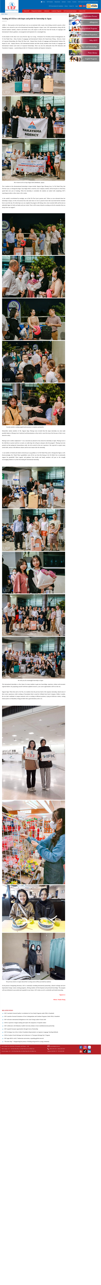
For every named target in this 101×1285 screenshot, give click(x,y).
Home (43, 1)
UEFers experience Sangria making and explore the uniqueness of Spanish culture (25, 1022)
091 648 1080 (61, 1051)
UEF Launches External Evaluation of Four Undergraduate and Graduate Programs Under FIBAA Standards (32, 1016)
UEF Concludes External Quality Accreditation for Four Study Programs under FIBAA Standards (29, 1013)
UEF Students (50, 1)
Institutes (64, 1)
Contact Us (71, 6)
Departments (57, 1)
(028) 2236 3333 (61, 1048)
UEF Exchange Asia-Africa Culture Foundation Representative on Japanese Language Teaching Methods (31, 1032)
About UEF (26, 11)
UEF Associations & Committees (56, 6)
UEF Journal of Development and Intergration (88, 1)
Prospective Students (36, 11)
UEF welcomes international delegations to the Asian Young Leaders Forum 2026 (25, 1019)
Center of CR (82, 11)
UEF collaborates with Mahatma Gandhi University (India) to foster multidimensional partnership (29, 1026)
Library (66, 6)
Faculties (74, 1)
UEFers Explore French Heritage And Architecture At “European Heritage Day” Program (27, 1035)
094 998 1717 (54, 1051)
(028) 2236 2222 (53, 1048)
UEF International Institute (70, 11)
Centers (69, 1)
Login (76, 6)
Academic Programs (56, 11)
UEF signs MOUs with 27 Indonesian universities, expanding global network (24, 1038)
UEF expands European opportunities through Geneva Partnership (21, 1029)
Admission (46, 11)
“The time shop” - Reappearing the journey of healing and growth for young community (26, 1041)
